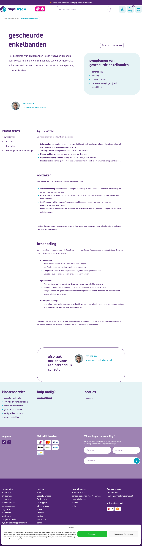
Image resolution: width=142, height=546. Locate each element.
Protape (40, 512)
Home (5, 18)
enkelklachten (14, 18)
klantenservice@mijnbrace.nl (36, 107)
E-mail (117, 45)
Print (105, 45)
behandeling (10, 146)
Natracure (41, 519)
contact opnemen (44, 397)
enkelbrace (7, 495)
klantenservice (78, 492)
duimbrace (6, 512)
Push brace (42, 499)
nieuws (75, 502)
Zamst (39, 522)
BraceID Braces (44, 495)
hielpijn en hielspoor (11, 519)
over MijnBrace (79, 499)
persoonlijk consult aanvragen (19, 150)
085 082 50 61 (29, 103)
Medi (39, 492)
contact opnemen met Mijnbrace (86, 495)
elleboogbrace (8, 502)
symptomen (9, 136)
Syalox (40, 516)
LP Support (42, 502)
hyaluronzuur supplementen (14, 522)
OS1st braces (43, 506)
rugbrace (6, 509)
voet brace (6, 516)
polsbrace (6, 499)
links (74, 506)
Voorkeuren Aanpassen (123, 534)
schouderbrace (8, 506)
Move (39, 509)
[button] (71, 2)
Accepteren (92, 534)
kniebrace (6, 492)
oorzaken (8, 141)
